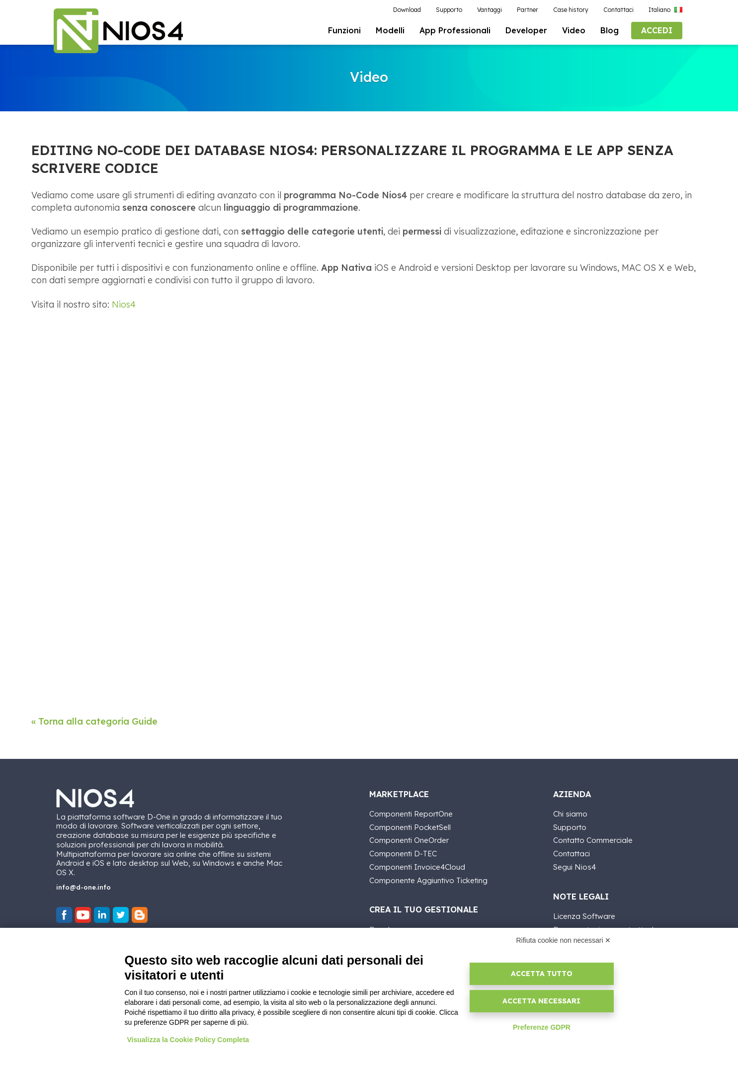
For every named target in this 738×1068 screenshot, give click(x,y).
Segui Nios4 (574, 867)
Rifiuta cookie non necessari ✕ (563, 940)
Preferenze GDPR (542, 1027)
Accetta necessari (541, 1000)
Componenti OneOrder (409, 840)
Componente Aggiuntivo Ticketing (428, 880)
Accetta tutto (542, 973)
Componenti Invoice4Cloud (417, 867)
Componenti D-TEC (403, 854)
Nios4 (124, 306)
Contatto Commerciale (593, 840)
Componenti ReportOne (411, 814)
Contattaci (571, 854)
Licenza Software (584, 916)
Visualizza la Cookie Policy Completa (188, 1040)
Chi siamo (570, 814)
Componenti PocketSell (410, 827)
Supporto (569, 827)
